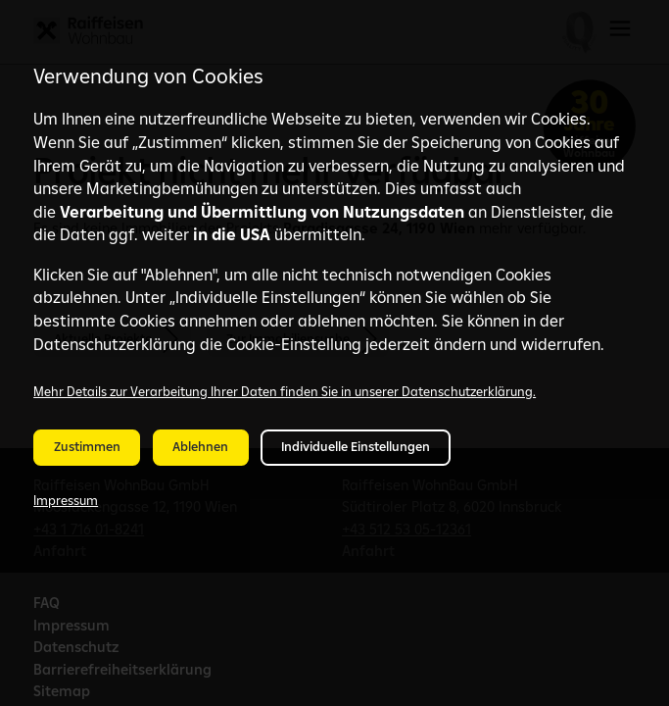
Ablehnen (200, 446)
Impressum (65, 500)
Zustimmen (87, 446)
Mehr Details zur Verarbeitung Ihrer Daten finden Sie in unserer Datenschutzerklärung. (284, 391)
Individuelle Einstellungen (355, 446)
